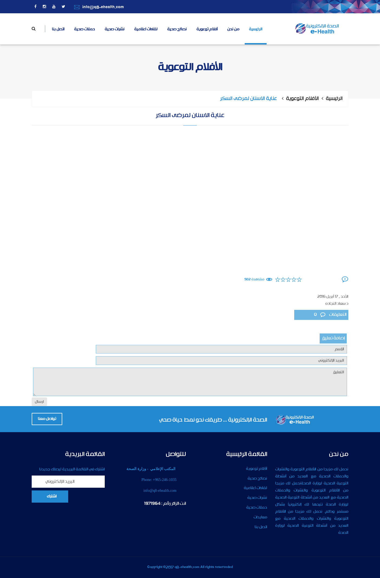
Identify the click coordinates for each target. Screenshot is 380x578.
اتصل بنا (58, 29)
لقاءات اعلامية (146, 29)
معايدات (260, 517)
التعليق (190, 382)
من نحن (233, 29)
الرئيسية (255, 29)
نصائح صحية (177, 29)
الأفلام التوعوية (302, 98)
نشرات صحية (115, 29)
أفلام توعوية (207, 29)
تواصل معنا (47, 419)
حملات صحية (84, 29)
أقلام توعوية (256, 468)
